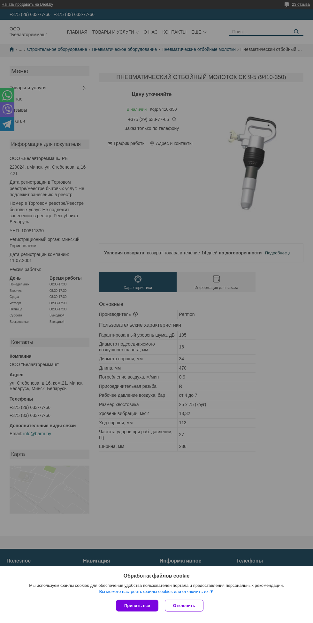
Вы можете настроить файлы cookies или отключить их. (154, 591)
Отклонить (184, 605)
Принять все (137, 605)
